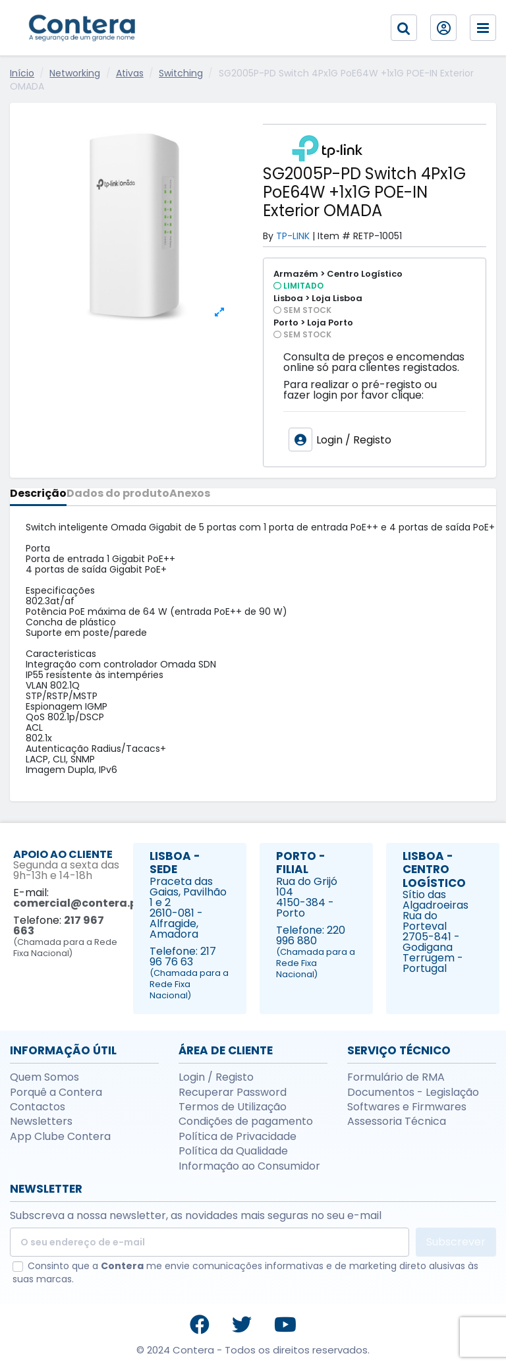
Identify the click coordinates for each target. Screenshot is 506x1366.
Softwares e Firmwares (406, 1107)
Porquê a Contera (56, 1092)
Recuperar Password (233, 1092)
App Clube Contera (60, 1136)
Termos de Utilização (233, 1107)
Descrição (38, 494)
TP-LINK (293, 235)
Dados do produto (118, 494)
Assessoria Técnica (396, 1121)
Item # (334, 236)
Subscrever (456, 1241)
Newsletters (41, 1121)
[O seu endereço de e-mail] (209, 1242)
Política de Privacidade (237, 1136)
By (268, 236)
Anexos (189, 494)
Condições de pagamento (246, 1121)
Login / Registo (216, 1077)
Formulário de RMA (396, 1077)
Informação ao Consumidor (249, 1166)
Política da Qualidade (233, 1151)
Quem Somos (44, 1077)
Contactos (37, 1107)
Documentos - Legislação (413, 1092)
